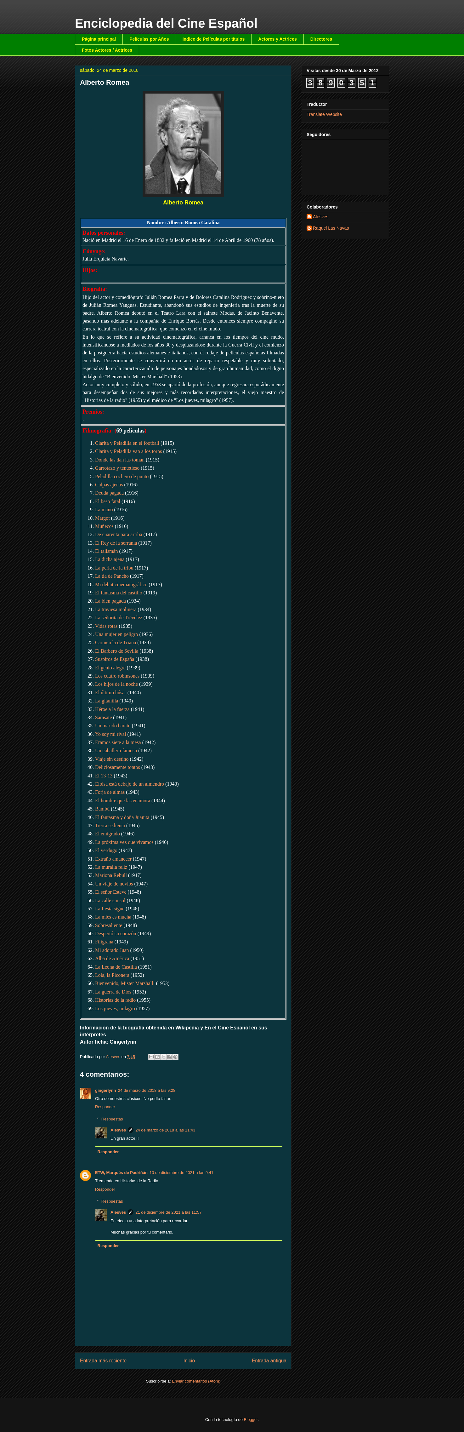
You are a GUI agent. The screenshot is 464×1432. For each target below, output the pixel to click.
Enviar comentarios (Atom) (196, 1381)
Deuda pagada (109, 492)
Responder (105, 1106)
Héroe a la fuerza (112, 709)
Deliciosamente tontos (117, 767)
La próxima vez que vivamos (124, 842)
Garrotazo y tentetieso (117, 468)
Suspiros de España (114, 659)
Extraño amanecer (113, 859)
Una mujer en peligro (116, 634)
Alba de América (112, 958)
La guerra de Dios (113, 991)
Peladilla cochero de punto (122, 476)
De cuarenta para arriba (118, 534)
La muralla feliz (111, 867)
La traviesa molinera (116, 609)
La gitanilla (106, 700)
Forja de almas (110, 792)
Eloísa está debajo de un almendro (129, 784)
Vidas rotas (106, 626)
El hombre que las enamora (122, 800)
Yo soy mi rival (110, 734)
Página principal (99, 39)
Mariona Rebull (111, 875)
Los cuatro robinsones (117, 676)
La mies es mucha (113, 916)
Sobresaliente (108, 925)
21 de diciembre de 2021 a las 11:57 (168, 1212)
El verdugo (106, 850)
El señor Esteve (111, 892)
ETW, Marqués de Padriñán (121, 1172)
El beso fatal (107, 501)
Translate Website (324, 114)
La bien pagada (110, 601)
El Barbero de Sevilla (116, 651)
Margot (102, 518)
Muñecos (104, 526)
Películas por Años (149, 39)
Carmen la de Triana (115, 642)
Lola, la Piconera (112, 975)
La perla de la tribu (114, 567)
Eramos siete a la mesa (118, 742)
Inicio (189, 1360)
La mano (104, 509)
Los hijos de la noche (116, 684)
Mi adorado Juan (112, 950)
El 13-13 (104, 775)
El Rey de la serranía (116, 543)
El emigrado (107, 833)
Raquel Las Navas (331, 228)
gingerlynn (105, 1090)
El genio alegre (110, 667)
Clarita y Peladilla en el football (127, 443)
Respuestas (112, 1119)
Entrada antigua (269, 1360)
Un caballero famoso (116, 750)
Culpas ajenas (109, 484)
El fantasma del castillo (118, 592)
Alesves (118, 1130)
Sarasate (103, 717)
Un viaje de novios (114, 883)
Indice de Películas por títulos (214, 39)
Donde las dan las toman (119, 459)
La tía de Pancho (112, 576)
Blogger (251, 1419)
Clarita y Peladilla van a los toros (128, 451)
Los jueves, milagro (115, 1008)
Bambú (102, 808)
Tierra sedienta (110, 825)
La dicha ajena (109, 559)
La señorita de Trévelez (118, 617)
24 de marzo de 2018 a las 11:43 (165, 1130)
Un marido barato (113, 725)
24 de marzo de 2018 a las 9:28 (146, 1090)
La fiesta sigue (109, 908)
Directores (321, 39)
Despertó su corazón (115, 933)
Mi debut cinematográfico (121, 584)
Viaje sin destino (112, 759)
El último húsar (110, 692)
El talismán (106, 551)
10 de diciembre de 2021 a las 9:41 (181, 1172)
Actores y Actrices (277, 39)
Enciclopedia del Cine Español (166, 23)
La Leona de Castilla (116, 967)
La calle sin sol (110, 900)
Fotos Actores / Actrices (107, 50)
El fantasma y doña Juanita (122, 817)
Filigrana (104, 941)
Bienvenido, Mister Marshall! (125, 983)
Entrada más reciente (103, 1360)
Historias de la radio (115, 1000)
